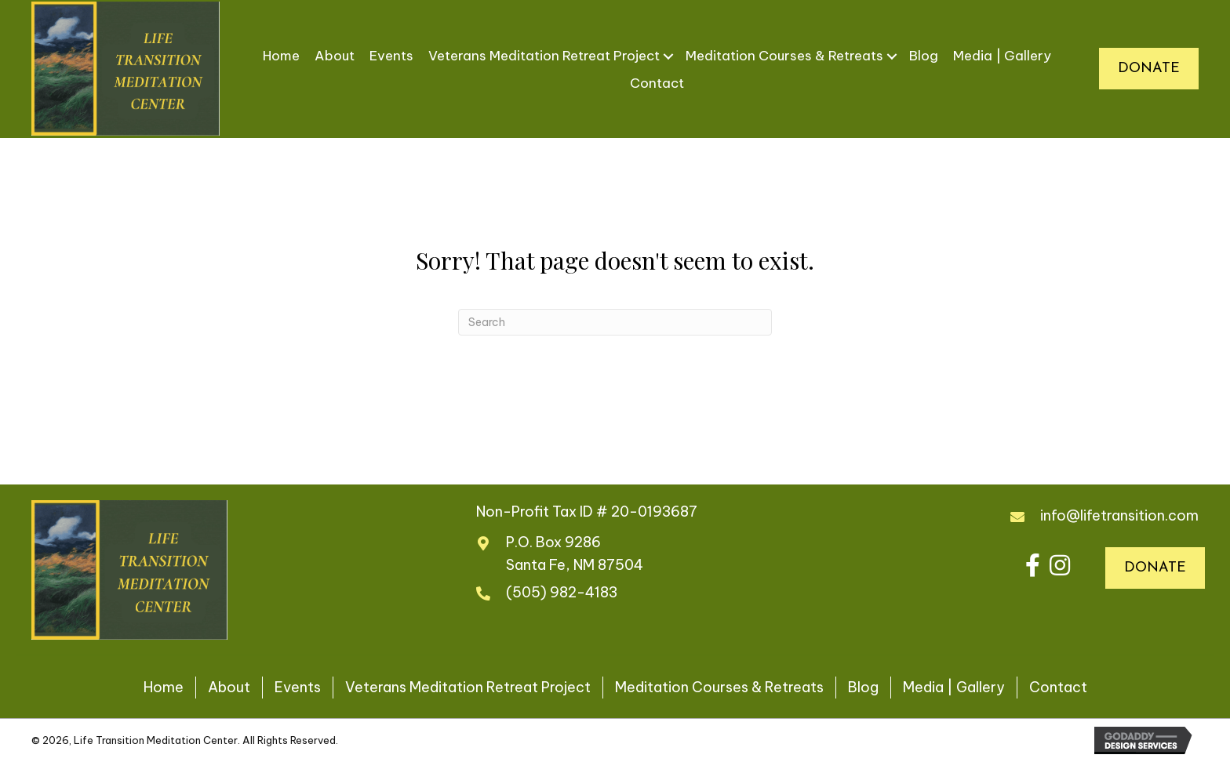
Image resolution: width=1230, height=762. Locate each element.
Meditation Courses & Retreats (784, 55)
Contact (657, 83)
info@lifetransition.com (1119, 515)
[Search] (615, 322)
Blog (923, 55)
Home (281, 55)
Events (391, 55)
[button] (1032, 565)
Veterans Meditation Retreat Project (544, 55)
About (335, 55)
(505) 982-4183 (561, 592)
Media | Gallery (1002, 55)
